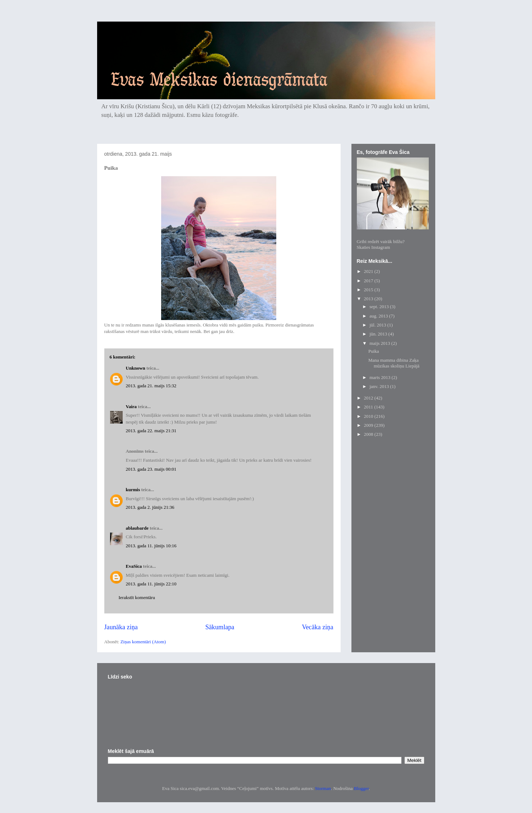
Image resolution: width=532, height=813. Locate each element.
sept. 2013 (379, 306)
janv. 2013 (379, 386)
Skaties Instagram (373, 247)
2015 (369, 289)
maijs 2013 (380, 343)
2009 (369, 425)
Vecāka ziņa (317, 627)
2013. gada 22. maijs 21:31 (151, 430)
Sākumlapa (220, 627)
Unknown (135, 368)
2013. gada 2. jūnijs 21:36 (150, 507)
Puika (373, 351)
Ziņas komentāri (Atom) (143, 641)
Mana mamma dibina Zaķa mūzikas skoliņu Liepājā (393, 363)
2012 (369, 398)
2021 (369, 271)
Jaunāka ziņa (121, 627)
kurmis (133, 489)
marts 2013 (380, 377)
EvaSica (134, 566)
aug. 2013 (379, 316)
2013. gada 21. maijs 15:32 (151, 385)
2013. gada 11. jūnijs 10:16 (151, 545)
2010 (369, 416)
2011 (369, 407)
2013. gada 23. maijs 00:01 (151, 469)
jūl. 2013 (378, 325)
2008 (369, 434)
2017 (369, 280)
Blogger (361, 788)
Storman (323, 788)
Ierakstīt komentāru (137, 597)
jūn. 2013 (378, 334)
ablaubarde (137, 528)
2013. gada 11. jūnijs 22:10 (151, 583)
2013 (369, 298)
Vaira (131, 406)
